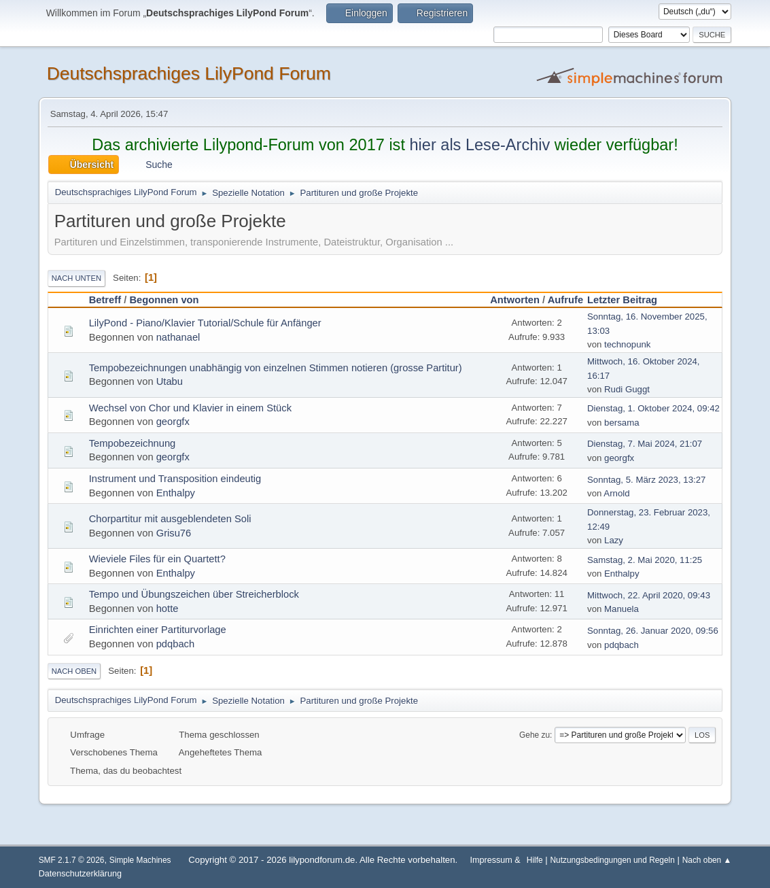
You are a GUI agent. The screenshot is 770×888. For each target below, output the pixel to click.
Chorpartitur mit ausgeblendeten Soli (170, 518)
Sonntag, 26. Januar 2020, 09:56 (652, 631)
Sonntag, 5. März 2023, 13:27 (646, 480)
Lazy (613, 540)
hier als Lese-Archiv (479, 145)
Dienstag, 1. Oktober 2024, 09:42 (653, 408)
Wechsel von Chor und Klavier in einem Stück (190, 408)
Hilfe (535, 860)
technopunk (627, 344)
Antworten (515, 299)
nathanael (178, 337)
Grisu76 (174, 533)
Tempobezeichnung (132, 443)
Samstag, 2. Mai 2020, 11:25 (644, 560)
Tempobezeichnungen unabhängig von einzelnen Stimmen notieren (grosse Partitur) (275, 367)
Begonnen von (163, 299)
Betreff (105, 299)
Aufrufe (565, 299)
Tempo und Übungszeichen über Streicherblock (194, 594)
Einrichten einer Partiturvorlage (157, 629)
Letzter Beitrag (628, 299)
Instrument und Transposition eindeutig (175, 478)
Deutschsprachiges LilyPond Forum (189, 73)
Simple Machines (140, 860)
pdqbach (175, 643)
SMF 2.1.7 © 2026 (72, 860)
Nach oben (74, 671)
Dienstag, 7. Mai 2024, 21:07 (644, 444)
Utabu (169, 381)
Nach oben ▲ (707, 860)
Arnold (616, 493)
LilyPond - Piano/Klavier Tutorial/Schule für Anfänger (205, 323)
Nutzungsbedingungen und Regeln (612, 860)
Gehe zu (534, 735)
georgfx (173, 421)
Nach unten (76, 278)
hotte (167, 608)
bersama (622, 422)
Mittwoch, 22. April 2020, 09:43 (648, 595)
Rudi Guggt (627, 389)
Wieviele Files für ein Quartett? (157, 558)
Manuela (621, 609)
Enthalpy (175, 493)
